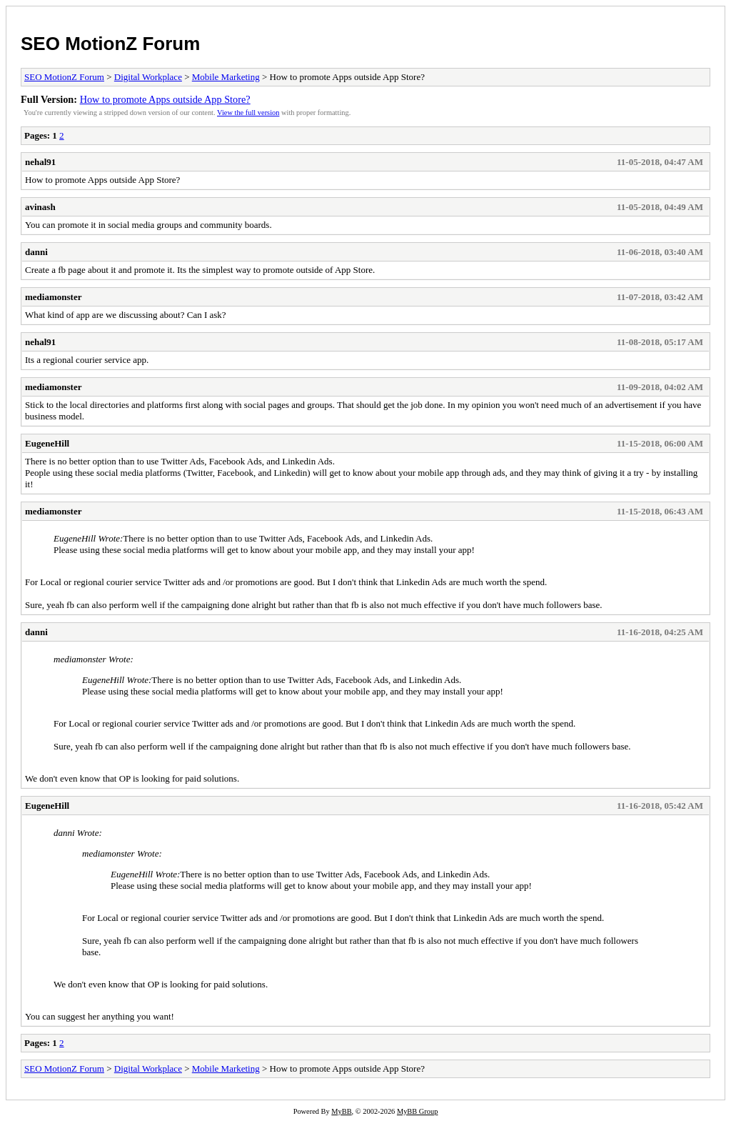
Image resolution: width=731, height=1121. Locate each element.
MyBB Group (417, 1111)
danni (36, 251)
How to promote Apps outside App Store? (165, 99)
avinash (40, 206)
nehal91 (40, 161)
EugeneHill (47, 443)
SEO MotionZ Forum (110, 43)
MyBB (341, 1111)
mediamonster (53, 297)
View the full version (248, 112)
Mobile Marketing (226, 76)
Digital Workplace (148, 76)
